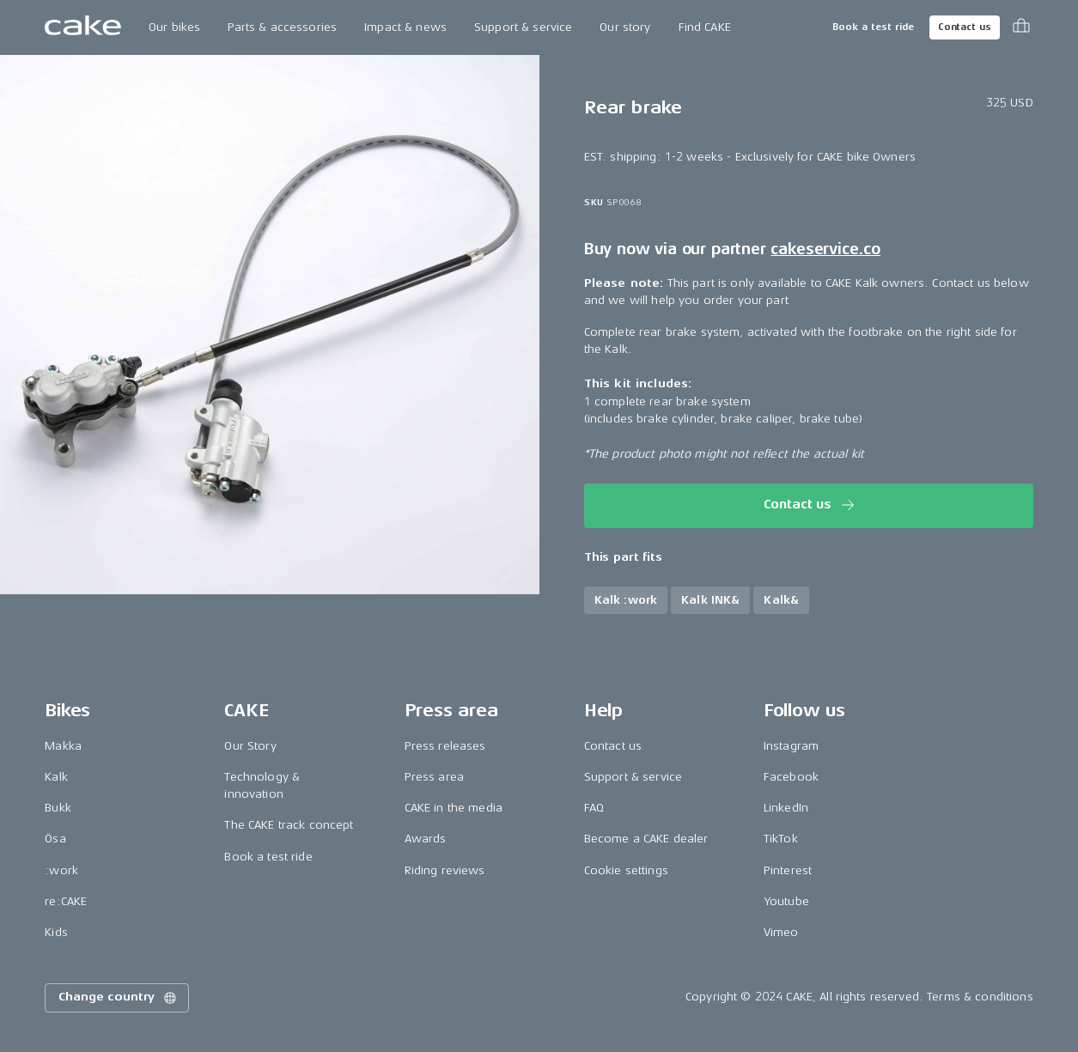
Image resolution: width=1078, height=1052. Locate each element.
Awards (426, 838)
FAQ (594, 807)
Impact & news (405, 27)
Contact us (964, 27)
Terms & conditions (980, 996)
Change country (118, 997)
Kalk (56, 776)
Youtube (786, 901)
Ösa (55, 838)
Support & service (523, 27)
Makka (63, 745)
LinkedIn (786, 807)
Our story (625, 27)
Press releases (445, 745)
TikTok (781, 838)
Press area (434, 776)
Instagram (791, 745)
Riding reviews (445, 870)
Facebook (791, 776)
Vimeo (781, 932)
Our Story (250, 745)
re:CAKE (66, 901)
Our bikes (174, 27)
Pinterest (788, 870)
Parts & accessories (282, 27)
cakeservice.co (825, 249)
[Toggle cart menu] (1021, 27)
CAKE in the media (453, 807)
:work (61, 870)
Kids (56, 932)
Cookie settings (626, 870)
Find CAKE (705, 27)
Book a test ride (873, 27)
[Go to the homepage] (83, 27)
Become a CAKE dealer (646, 838)
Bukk (58, 807)
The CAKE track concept (288, 824)
